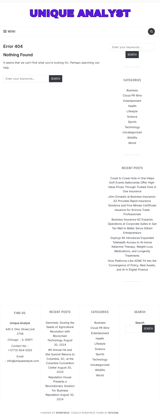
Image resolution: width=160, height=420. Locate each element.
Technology (132, 127)
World (132, 143)
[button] (9, 31)
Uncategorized (132, 132)
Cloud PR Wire (132, 95)
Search (139, 322)
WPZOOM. (113, 412)
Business (132, 90)
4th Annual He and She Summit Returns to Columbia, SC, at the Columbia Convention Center (60, 358)
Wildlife (132, 137)
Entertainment (132, 101)
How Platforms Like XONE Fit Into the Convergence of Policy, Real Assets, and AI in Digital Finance (132, 265)
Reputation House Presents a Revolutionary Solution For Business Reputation (59, 385)
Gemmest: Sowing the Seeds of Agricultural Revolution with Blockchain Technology (60, 331)
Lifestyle (132, 111)
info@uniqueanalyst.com (23, 361)
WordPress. (63, 412)
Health (132, 106)
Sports (132, 121)
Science (132, 116)
